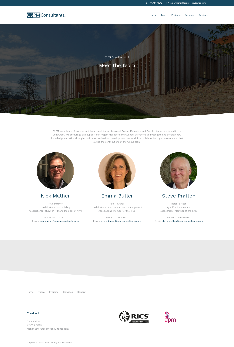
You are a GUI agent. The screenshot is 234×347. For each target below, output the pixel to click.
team (69, 131)
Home (153, 15)
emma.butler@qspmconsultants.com (121, 221)
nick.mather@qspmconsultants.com (59, 221)
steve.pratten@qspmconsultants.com (182, 221)
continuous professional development (105, 138)
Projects (176, 15)
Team (164, 15)
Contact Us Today (185, 258)
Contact (202, 15)
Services (189, 15)
